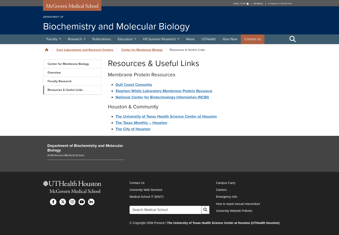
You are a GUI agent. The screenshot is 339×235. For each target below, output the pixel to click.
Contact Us (252, 39)
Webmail (258, 3)
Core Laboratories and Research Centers (84, 50)
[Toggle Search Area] (292, 39)
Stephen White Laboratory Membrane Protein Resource (163, 91)
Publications (101, 39)
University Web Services (146, 190)
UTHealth (208, 39)
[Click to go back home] (46, 50)
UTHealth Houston (280, 3)
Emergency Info (226, 196)
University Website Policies (234, 210)
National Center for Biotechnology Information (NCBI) (162, 97)
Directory (241, 3)
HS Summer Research (160, 39)
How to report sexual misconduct (238, 204)
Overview (54, 72)
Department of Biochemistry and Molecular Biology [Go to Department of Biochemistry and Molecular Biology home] (85, 148)
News (190, 39)
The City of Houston (132, 129)
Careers (221, 190)
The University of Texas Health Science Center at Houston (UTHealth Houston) (223, 223)
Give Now (230, 39)
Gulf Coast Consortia (133, 84)
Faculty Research (60, 81)
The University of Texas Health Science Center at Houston (166, 116)
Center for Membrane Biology (142, 50)
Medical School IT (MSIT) (147, 196)
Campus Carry (225, 183)
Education (126, 39)
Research (75, 39)
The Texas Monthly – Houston (141, 122)
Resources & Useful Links (65, 90)
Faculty (52, 39)
